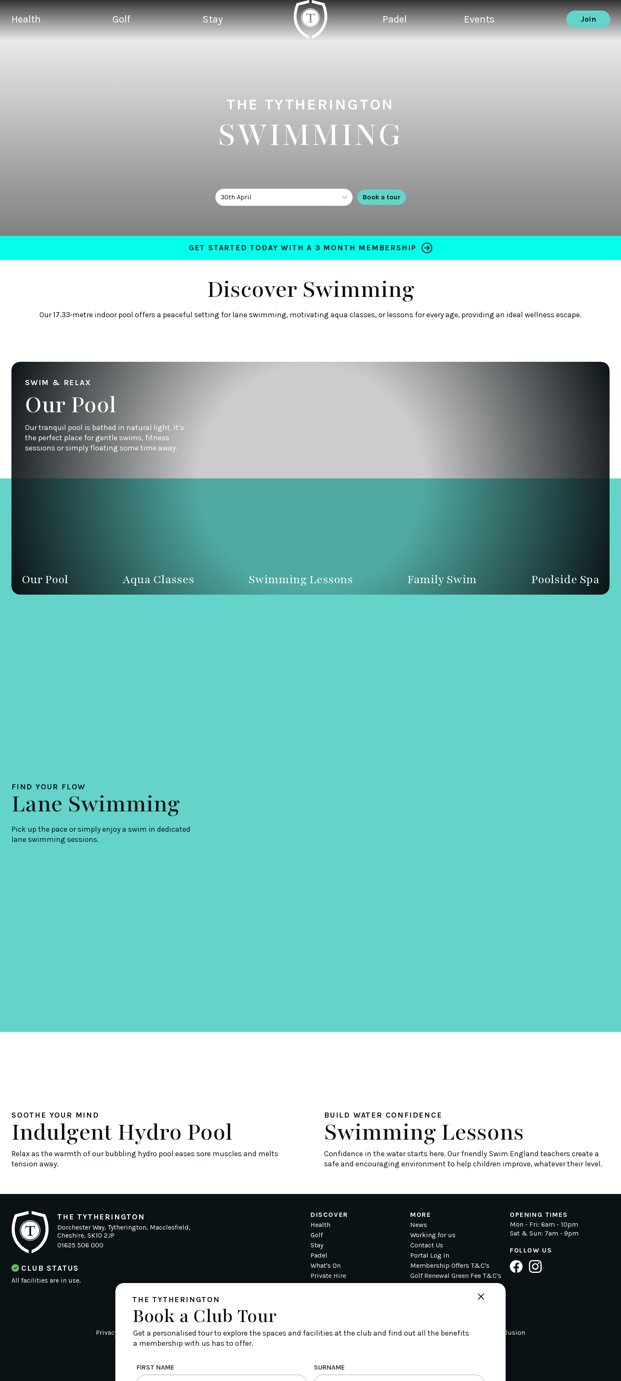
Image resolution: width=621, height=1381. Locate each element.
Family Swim (442, 579)
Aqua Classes (158, 579)
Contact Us (426, 1245)
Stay (226, 49)
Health (27, 49)
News (418, 1225)
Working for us (433, 1235)
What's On (325, 1265)
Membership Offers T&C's (450, 1265)
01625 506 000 (80, 1245)
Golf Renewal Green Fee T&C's (455, 1276)
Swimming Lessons (301, 579)
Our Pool (45, 579)
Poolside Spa (565, 579)
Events (488, 49)
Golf (129, 49)
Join (588, 48)
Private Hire (328, 1276)
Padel (396, 49)
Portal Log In (429, 1255)
